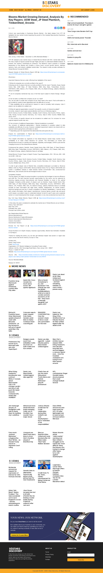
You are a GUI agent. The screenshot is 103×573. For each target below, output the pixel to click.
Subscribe (81, 560)
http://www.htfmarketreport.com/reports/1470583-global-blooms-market (35, 251)
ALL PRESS (28, 10)
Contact (47, 559)
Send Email (15, 244)
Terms (47, 552)
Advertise (48, 557)
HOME (11, 10)
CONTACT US (37, 10)
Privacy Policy (49, 554)
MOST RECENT (19, 10)
